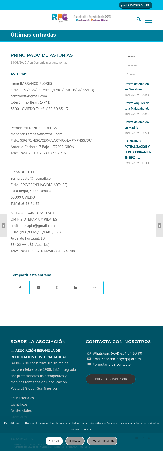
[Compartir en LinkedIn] (75, 287)
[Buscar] (136, 20)
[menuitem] (136, 20)
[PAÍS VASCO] (3, 225)
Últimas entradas (33, 35)
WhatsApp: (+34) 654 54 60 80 (117, 353)
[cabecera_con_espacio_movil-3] (81, 20)
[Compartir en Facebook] (20, 287)
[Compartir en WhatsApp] (57, 287)
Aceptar (54, 441)
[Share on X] (39, 287)
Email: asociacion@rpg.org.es (117, 358)
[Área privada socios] (135, 5)
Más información (102, 441)
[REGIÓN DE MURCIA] (159, 225)
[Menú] (146, 20)
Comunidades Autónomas (50, 63)
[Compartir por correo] (94, 287)
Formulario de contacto (112, 364)
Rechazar (75, 441)
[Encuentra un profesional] (111, 379)
